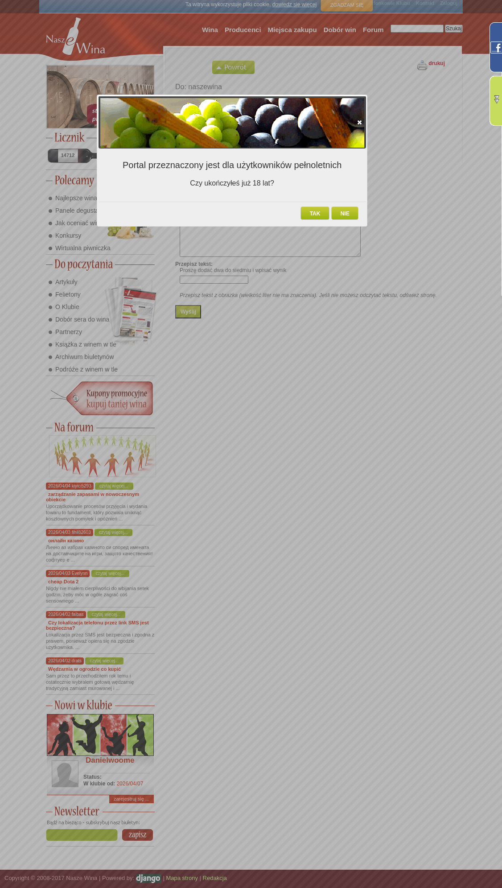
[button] (359, 122)
